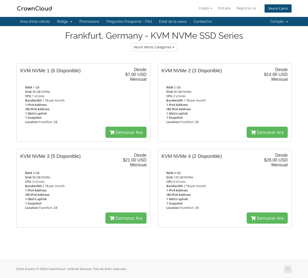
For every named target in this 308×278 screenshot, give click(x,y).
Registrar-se (246, 8)
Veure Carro (278, 8)
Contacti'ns (203, 21)
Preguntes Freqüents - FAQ (129, 21)
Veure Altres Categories (154, 47)
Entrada (224, 8)
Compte (279, 21)
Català (205, 8)
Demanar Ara (126, 132)
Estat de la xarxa (172, 21)
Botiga (64, 21)
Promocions (89, 21)
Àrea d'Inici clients (35, 21)
